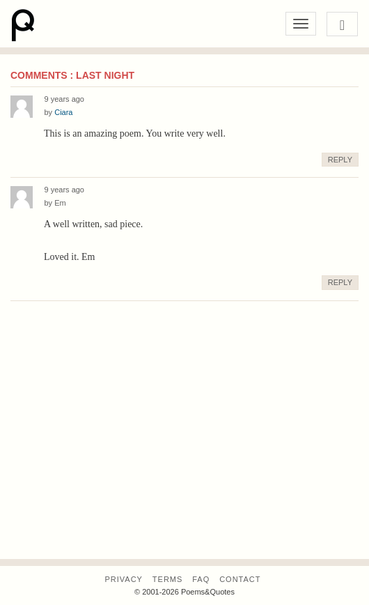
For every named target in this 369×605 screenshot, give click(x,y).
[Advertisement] (184, 451)
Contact (239, 579)
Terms (167, 579)
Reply (340, 159)
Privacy (123, 579)
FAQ (201, 579)
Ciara (63, 112)
